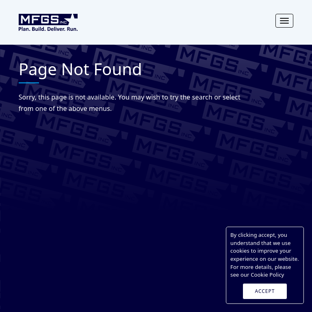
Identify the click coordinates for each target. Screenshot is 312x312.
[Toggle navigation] (284, 21)
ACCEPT (265, 291)
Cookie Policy (267, 274)
